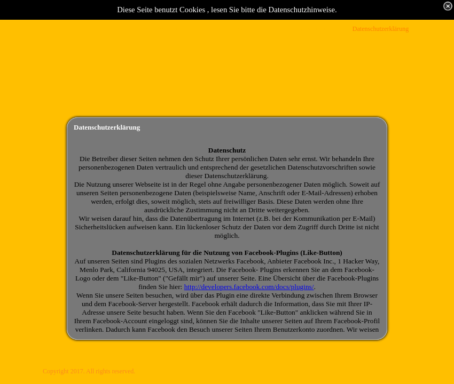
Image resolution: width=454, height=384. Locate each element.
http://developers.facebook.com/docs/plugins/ (249, 287)
